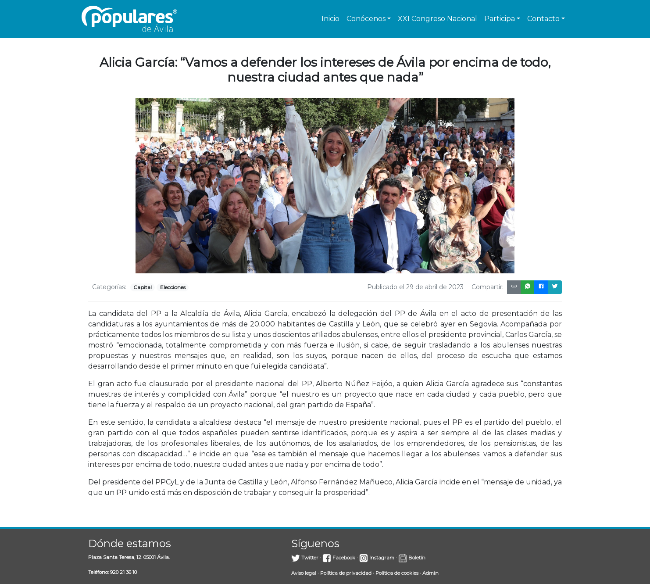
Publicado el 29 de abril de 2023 (415, 287)
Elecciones (173, 287)
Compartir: (487, 287)
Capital (142, 287)
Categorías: (109, 287)
